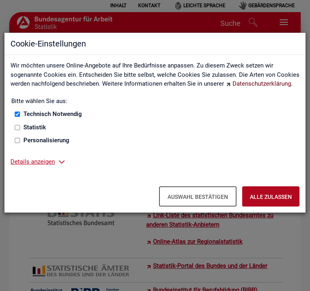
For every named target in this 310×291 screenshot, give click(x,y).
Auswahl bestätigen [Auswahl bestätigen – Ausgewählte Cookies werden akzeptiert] (198, 197)
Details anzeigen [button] (32, 161)
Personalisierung (46, 140)
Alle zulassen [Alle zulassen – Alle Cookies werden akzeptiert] (271, 197)
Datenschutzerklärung (261, 83)
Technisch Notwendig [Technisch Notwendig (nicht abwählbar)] (52, 114)
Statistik (34, 127)
